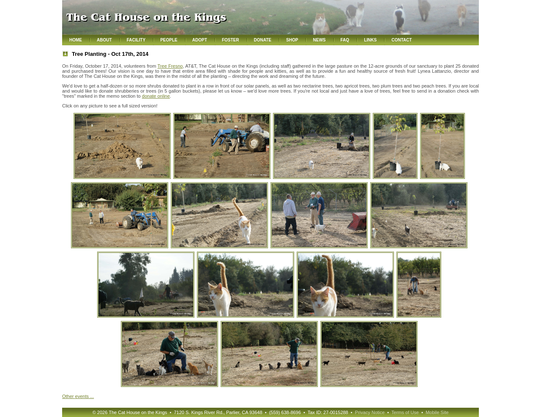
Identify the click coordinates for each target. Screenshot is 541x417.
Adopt (199, 40)
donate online (156, 96)
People (169, 40)
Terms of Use (405, 412)
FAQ (345, 40)
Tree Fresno (170, 66)
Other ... (78, 396)
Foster (230, 40)
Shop (292, 40)
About (104, 40)
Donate (262, 40)
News (319, 40)
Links (370, 40)
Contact (401, 40)
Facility (136, 40)
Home (75, 40)
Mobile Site (437, 412)
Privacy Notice (370, 412)
